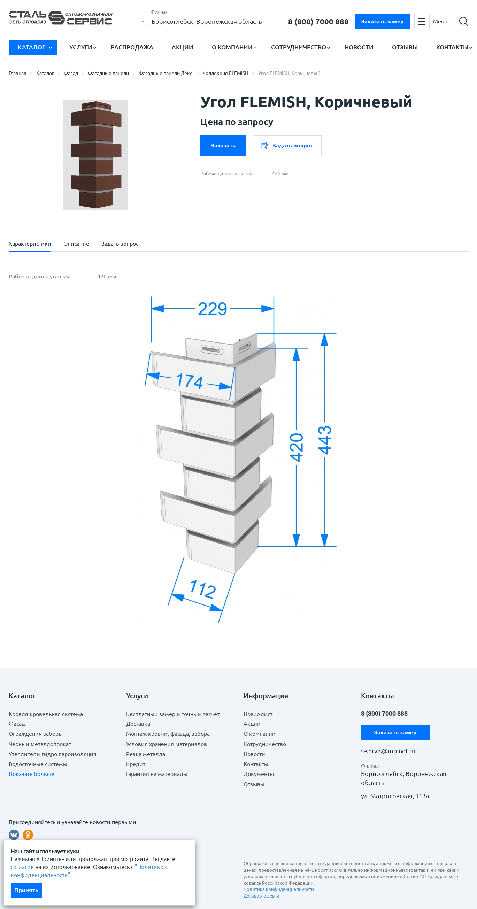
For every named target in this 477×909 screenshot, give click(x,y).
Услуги (80, 47)
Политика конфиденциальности (279, 889)
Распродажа (132, 47)
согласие (22, 867)
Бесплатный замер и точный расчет (173, 714)
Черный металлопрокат (40, 744)
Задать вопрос (287, 145)
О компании (232, 47)
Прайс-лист (258, 714)
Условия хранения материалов (166, 744)
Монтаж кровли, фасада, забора (168, 734)
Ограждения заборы (36, 734)
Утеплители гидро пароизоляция (53, 754)
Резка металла (145, 754)
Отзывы (405, 47)
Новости (359, 47)
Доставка (138, 724)
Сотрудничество (298, 47)
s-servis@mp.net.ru (388, 751)
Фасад (17, 724)
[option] (96, 155)
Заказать (223, 145)
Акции (182, 47)
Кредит (135, 764)
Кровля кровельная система (46, 714)
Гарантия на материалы (156, 774)
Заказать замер (382, 21)
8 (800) (318, 21)
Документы (259, 774)
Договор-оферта (261, 895)
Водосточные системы (38, 764)
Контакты (452, 47)
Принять (26, 890)
